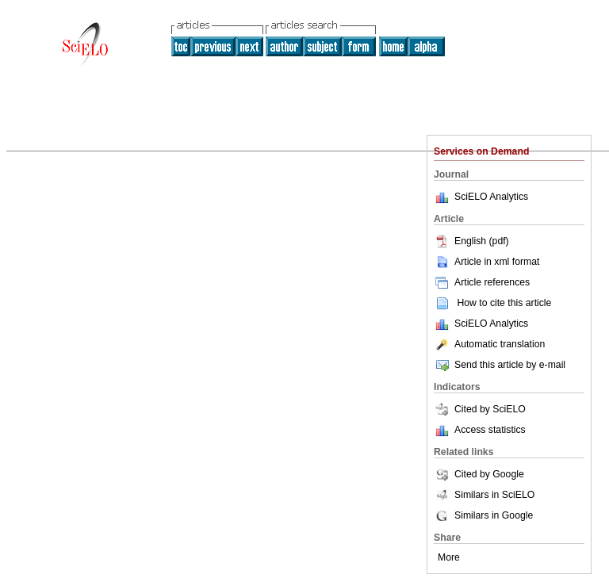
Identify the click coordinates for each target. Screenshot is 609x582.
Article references (482, 282)
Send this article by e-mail (499, 364)
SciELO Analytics (491, 196)
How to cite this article (504, 302)
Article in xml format (486, 261)
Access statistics (490, 429)
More (449, 557)
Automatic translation (489, 344)
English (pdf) (471, 241)
